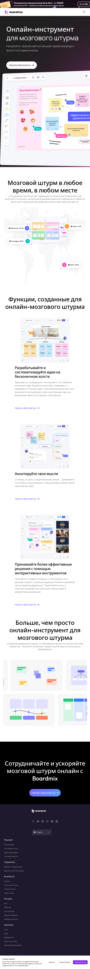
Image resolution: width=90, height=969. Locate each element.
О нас (6, 930)
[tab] (41, 832)
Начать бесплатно (21, 65)
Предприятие (9, 937)
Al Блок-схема (9, 893)
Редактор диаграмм (11, 852)
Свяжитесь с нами (10, 941)
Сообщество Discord (11, 919)
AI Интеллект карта (11, 885)
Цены (6, 933)
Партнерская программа (13, 945)
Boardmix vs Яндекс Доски (13, 867)
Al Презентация (9, 889)
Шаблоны (7, 907)
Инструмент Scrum (11, 848)
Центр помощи (9, 911)
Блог (5, 903)
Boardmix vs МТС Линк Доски (14, 871)
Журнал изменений (11, 915)
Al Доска (7, 881)
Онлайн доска (9, 845)
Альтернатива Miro (11, 856)
